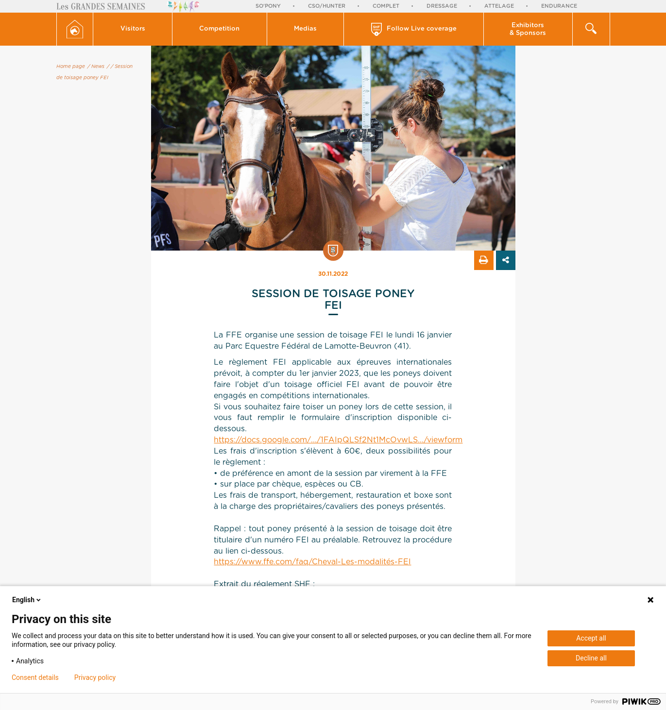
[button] (132, 29)
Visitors (132, 29)
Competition (219, 29)
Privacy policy (95, 677)
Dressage (442, 6)
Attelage (499, 6)
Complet (386, 6)
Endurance (559, 6)
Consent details (35, 677)
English (27, 600)
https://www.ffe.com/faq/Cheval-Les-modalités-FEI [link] (312, 562)
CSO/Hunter (326, 6)
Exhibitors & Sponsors (528, 29)
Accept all (591, 638)
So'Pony (268, 6)
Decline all (591, 658)
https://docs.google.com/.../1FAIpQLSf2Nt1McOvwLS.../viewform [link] (338, 440)
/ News (95, 66)
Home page (70, 66)
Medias (305, 29)
